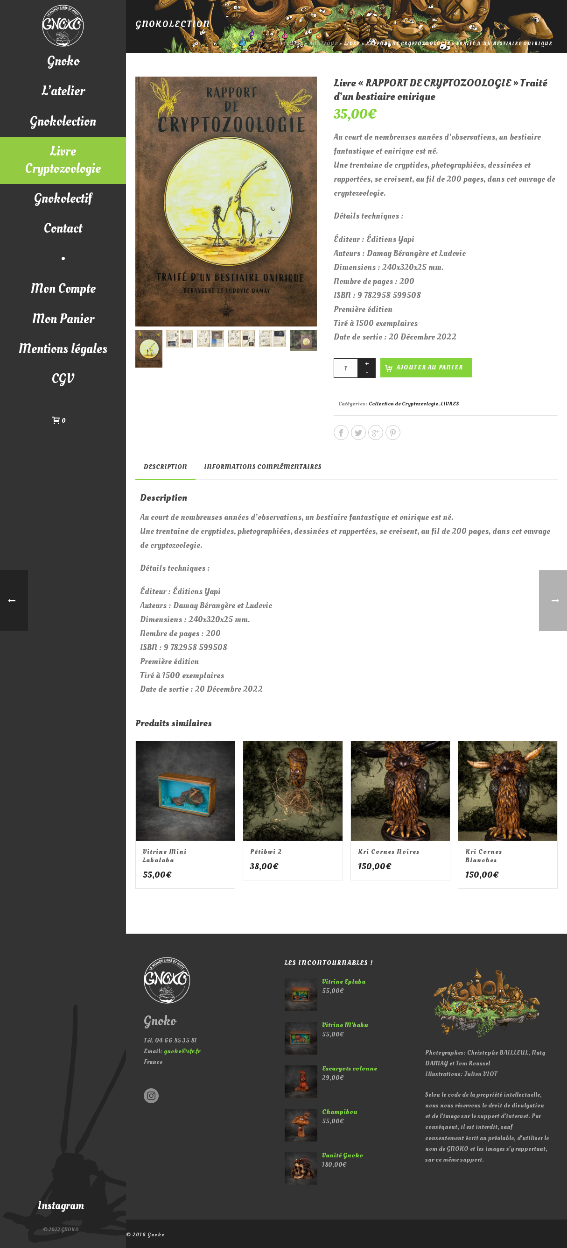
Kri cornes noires (389, 851)
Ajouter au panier (430, 367)
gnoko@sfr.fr (182, 1051)
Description (165, 466)
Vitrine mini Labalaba (165, 856)
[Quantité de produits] (346, 368)
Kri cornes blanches (483, 856)
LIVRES (450, 404)
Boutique (323, 44)
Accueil (291, 44)
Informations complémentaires (263, 466)
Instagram (61, 1205)
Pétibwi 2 (266, 851)
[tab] (165, 467)
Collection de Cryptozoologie (403, 404)
